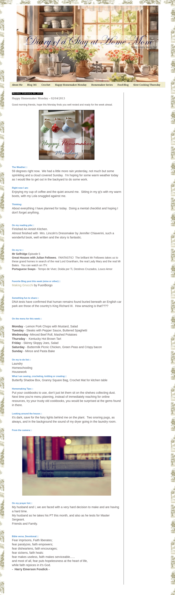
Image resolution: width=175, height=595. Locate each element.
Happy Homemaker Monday (71, 84)
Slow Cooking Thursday (146, 84)
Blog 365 (32, 84)
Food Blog (123, 84)
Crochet (45, 84)
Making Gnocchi (22, 285)
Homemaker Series (102, 84)
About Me (17, 84)
